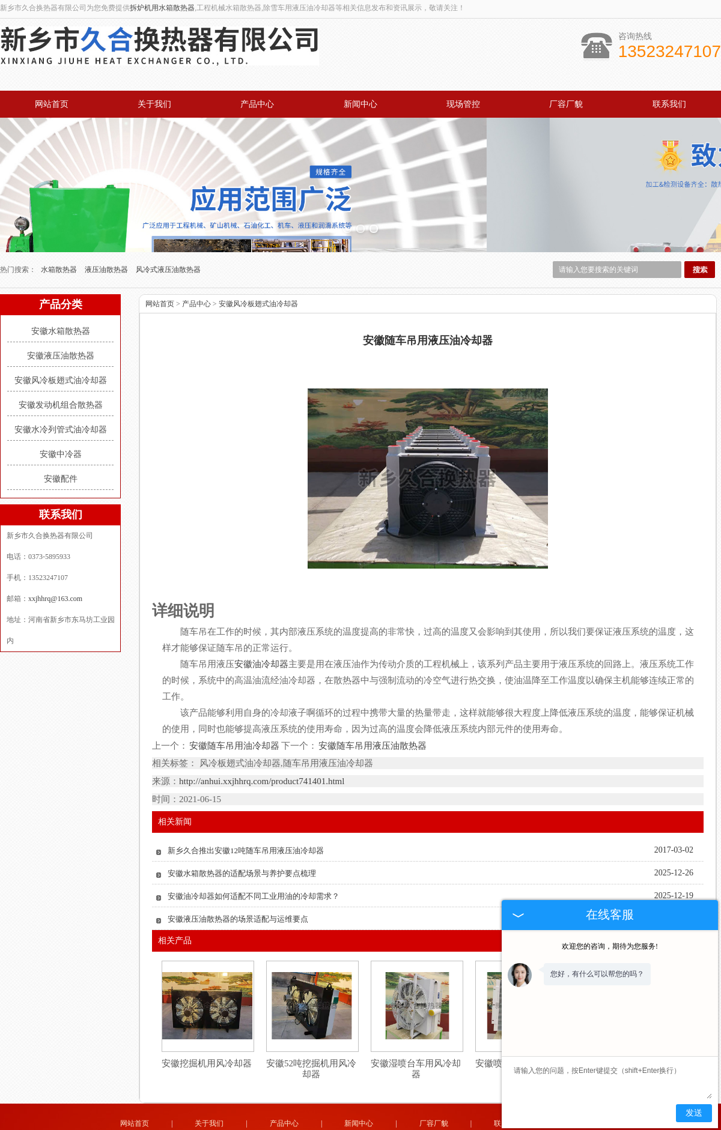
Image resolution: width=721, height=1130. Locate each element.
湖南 (441, 1119)
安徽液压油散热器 (60, 305)
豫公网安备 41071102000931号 (360, 1111)
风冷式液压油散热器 (168, 219)
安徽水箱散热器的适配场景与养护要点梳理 (242, 822)
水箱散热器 (60, 219)
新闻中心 (360, 104)
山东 (360, 1119)
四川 (425, 1119)
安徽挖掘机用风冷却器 (207, 1012)
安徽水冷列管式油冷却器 (60, 379)
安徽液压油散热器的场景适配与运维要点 (238, 867)
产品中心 (257, 104)
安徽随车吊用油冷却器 (234, 694)
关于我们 (154, 104)
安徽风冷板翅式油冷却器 (60, 329)
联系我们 (669, 104)
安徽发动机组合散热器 (61, 354)
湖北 (376, 1119)
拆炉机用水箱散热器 (162, 8)
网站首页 (51, 104)
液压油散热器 (107, 219)
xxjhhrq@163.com (55, 548)
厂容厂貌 (566, 104)
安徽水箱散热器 (60, 280)
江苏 (408, 1119)
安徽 (392, 1119)
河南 (327, 1119)
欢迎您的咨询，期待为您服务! (610, 946)
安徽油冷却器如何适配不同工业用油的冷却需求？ (253, 845)
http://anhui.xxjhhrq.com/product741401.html (261, 730)
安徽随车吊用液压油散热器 (372, 694)
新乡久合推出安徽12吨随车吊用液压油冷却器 (246, 799)
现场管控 (463, 104)
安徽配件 (61, 428)
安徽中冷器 (61, 403)
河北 (343, 1119)
